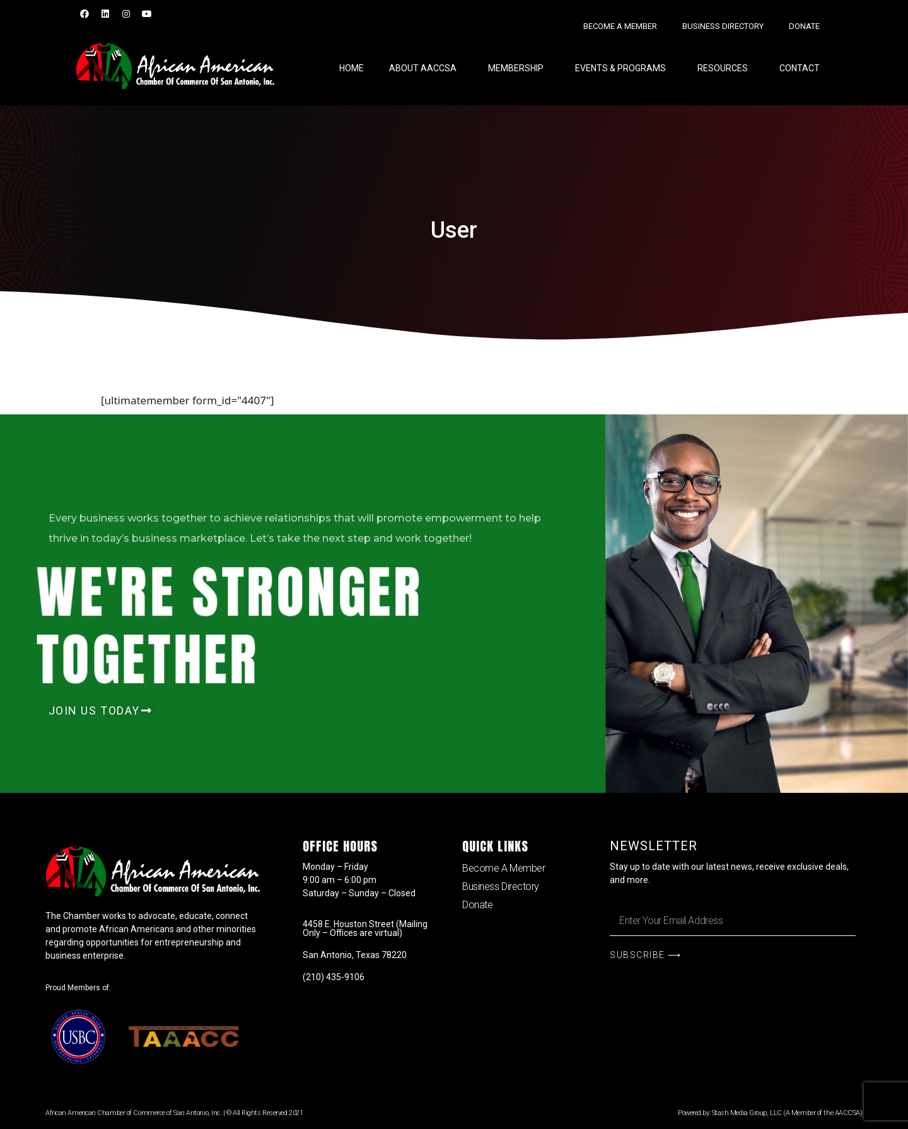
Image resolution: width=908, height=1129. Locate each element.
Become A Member (620, 26)
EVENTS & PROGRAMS (623, 68)
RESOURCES (725, 68)
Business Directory (723, 26)
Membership (519, 68)
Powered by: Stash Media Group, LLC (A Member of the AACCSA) (770, 1113)
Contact (799, 68)
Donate (804, 26)
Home (351, 68)
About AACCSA (426, 68)
